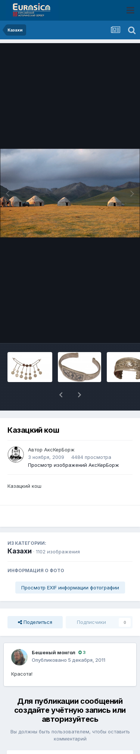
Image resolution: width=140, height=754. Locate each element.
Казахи (19, 531)
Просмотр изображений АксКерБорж (73, 445)
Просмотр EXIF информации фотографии (70, 568)
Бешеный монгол (53, 633)
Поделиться (35, 602)
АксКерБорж (59, 430)
